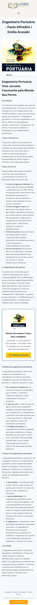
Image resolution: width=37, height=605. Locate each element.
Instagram (8, 592)
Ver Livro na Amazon (18, 602)
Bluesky (15, 592)
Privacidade (22, 592)
